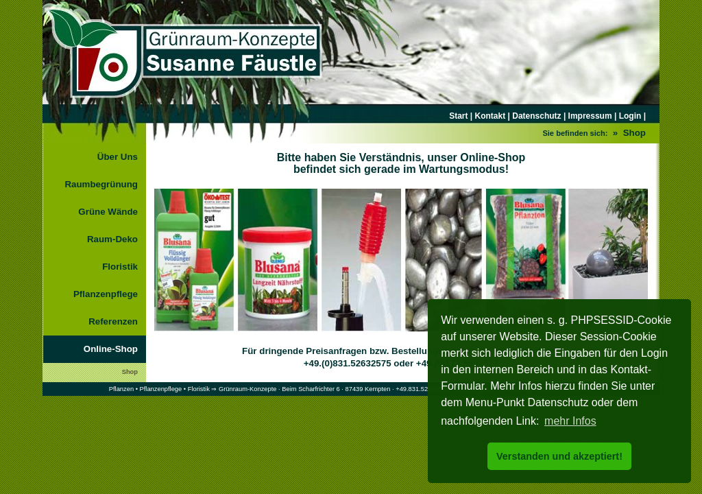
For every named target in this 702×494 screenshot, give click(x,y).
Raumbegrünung (101, 184)
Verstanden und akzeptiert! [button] (559, 456)
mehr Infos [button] (570, 421)
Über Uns (117, 157)
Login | (631, 116)
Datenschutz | (538, 116)
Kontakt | (492, 116)
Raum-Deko (112, 239)
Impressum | (591, 116)
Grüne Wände (108, 212)
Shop (130, 371)
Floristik (120, 266)
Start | (461, 116)
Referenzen (113, 321)
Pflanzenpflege (105, 294)
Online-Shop (111, 349)
